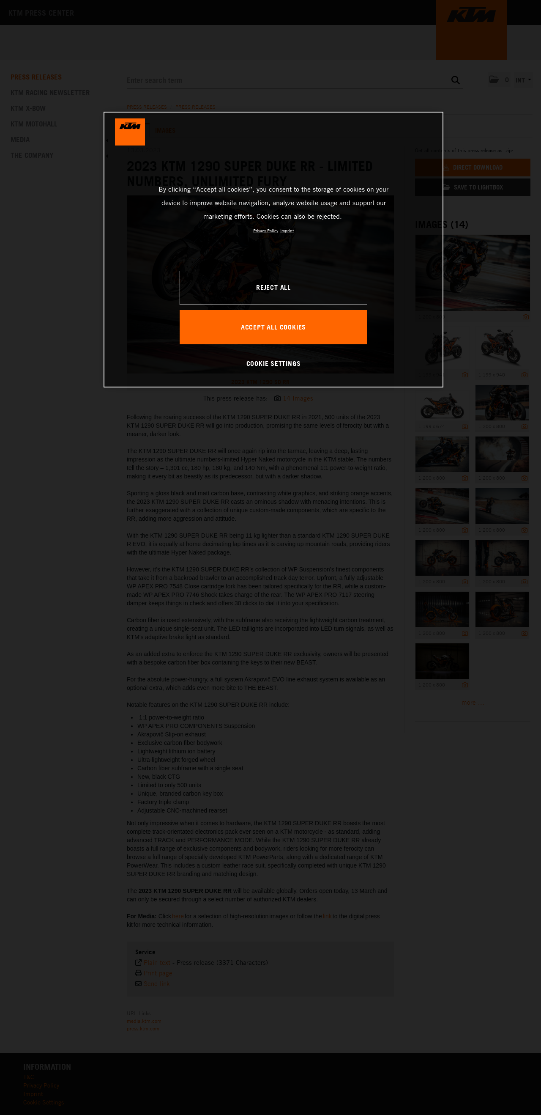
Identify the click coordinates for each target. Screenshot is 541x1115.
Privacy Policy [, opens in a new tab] (265, 230)
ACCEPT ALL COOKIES (273, 327)
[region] (273, 249)
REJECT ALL (273, 287)
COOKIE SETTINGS (273, 363)
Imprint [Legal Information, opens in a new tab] (287, 230)
